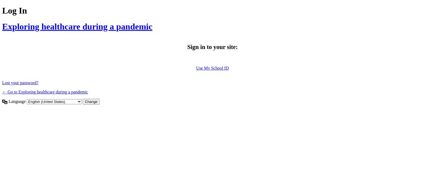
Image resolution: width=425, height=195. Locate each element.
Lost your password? (20, 82)
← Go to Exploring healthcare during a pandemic (45, 92)
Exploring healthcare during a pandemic (77, 26)
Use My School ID (212, 68)
